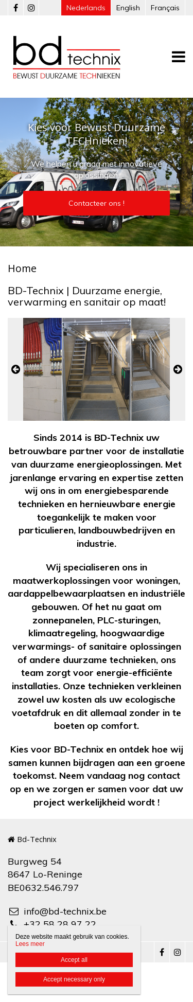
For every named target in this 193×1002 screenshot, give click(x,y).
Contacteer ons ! (96, 203)
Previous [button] (15, 369)
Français (165, 7)
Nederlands (86, 7)
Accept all (74, 959)
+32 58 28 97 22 (52, 924)
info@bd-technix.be (57, 911)
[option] (96, 369)
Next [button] (177, 369)
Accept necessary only (74, 979)
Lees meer (30, 943)
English (128, 7)
